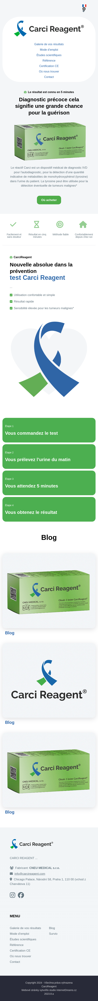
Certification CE (49, 66)
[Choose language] (85, 11)
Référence (49, 60)
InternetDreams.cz (66, 990)
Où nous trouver (49, 71)
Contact (49, 76)
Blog (9, 632)
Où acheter (49, 200)
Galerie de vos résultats (49, 44)
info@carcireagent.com (30, 873)
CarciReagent (49, 986)
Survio (53, 933)
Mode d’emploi (49, 49)
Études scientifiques (49, 55)
